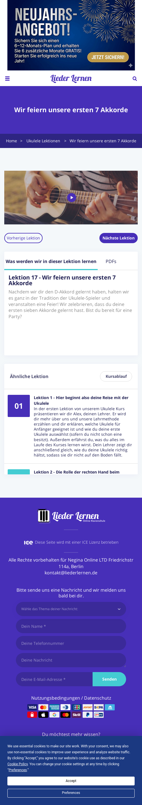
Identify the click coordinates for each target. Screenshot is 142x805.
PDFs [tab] (111, 261)
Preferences (71, 793)
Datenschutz (97, 698)
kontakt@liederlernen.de (71, 573)
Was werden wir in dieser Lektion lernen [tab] (51, 261)
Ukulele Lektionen (43, 140)
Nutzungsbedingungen (55, 698)
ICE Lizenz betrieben (100, 542)
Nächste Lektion (119, 238)
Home (11, 140)
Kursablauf (116, 376)
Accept (71, 781)
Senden (109, 679)
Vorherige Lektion (23, 238)
